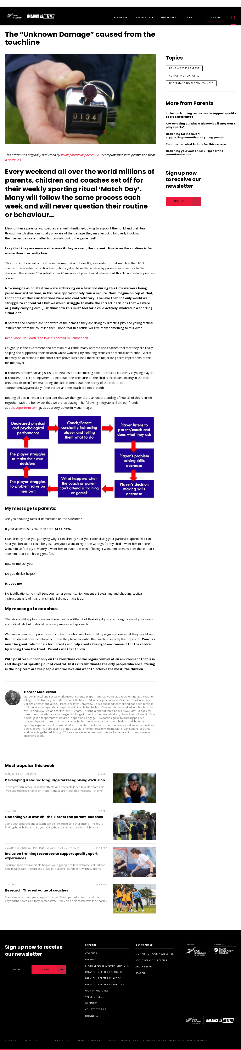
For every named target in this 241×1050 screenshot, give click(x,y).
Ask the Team (143, 966)
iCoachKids (13, 160)
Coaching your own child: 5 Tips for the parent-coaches (54, 817)
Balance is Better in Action (103, 978)
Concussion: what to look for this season (196, 144)
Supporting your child (184, 75)
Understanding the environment (191, 83)
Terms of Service (89, 1040)
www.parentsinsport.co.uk (80, 155)
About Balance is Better (151, 960)
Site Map (10, 1040)
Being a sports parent (184, 68)
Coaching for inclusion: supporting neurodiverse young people (195, 135)
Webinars (91, 1003)
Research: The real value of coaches (36, 890)
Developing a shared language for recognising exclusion (55, 780)
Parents (90, 959)
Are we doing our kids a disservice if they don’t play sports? (200, 125)
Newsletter (168, 18)
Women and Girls (97, 990)
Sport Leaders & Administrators (107, 966)
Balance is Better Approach (103, 972)
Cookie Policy (60, 1040)
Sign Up (187, 201)
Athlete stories (95, 1009)
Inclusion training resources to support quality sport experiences (51, 856)
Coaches (91, 953)
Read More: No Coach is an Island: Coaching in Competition (46, 338)
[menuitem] (119, 16)
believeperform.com (23, 407)
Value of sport (95, 997)
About (191, 18)
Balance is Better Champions (104, 984)
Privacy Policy (34, 1040)
